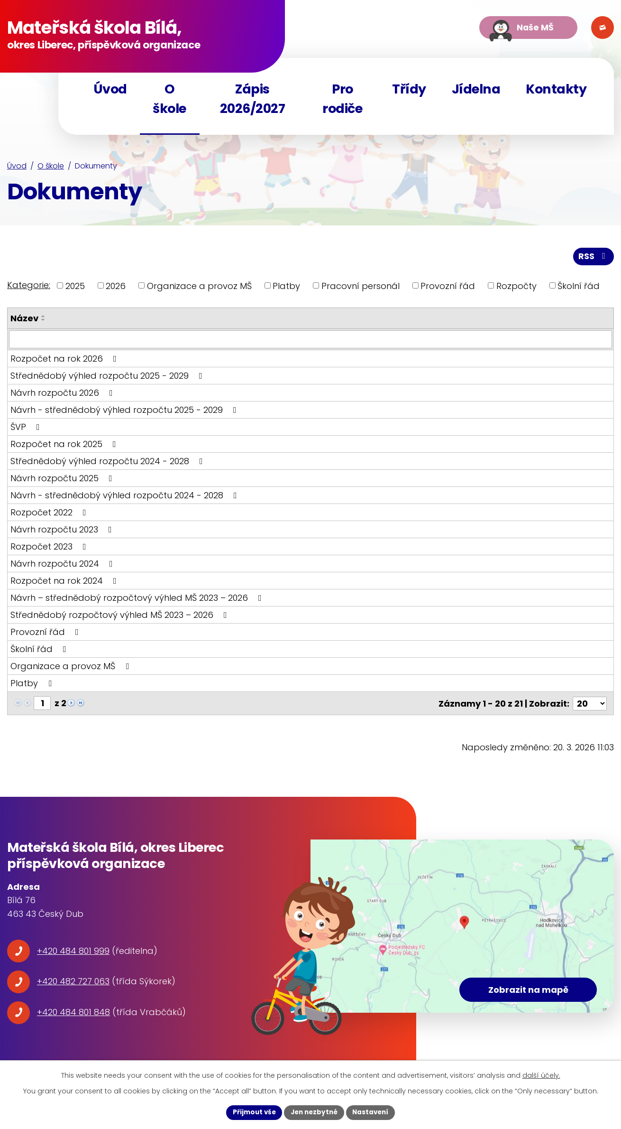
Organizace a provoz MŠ (199, 287)
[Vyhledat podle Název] (310, 341)
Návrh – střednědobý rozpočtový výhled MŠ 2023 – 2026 (137, 599)
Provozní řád (447, 287)
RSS (593, 258)
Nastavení (373, 1112)
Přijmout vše (251, 1112)
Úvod (17, 168)
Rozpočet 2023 (50, 548)
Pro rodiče (342, 98)
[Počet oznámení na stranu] (590, 704)
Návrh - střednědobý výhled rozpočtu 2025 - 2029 (125, 411)
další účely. (541, 1075)
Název (24, 320)
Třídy (409, 89)
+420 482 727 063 (73, 983)
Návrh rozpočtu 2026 (63, 394)
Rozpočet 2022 (50, 514)
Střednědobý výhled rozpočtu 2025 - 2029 (108, 377)
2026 (116, 287)
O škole (50, 168)
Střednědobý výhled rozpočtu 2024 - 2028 (108, 462)
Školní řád (578, 287)
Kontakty (556, 89)
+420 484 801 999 (73, 952)
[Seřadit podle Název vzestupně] (43, 317)
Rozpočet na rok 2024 (65, 582)
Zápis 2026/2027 (252, 98)
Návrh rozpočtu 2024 (63, 565)
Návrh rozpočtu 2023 (63, 531)
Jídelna (476, 89)
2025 (75, 287)
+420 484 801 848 (73, 1013)
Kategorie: (28, 286)
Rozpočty (516, 287)
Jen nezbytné (314, 1112)
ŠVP (27, 428)
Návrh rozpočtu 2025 (63, 479)
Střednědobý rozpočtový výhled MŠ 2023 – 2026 (120, 616)
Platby (286, 287)
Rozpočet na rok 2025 (65, 445)
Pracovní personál (360, 287)
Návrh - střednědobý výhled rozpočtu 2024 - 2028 (125, 497)
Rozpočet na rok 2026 (65, 360)
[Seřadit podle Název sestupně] (43, 321)
